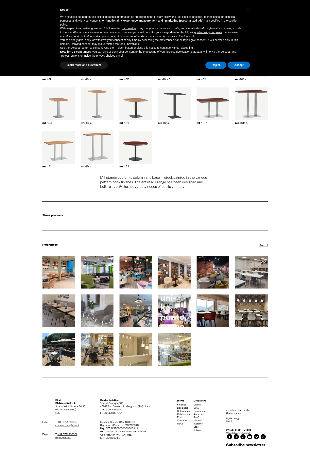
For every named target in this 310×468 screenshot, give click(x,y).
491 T (47, 166)
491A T (87, 166)
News (180, 423)
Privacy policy (233, 429)
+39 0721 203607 (68, 422)
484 (124, 122)
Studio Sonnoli (234, 413)
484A (163, 122)
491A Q (241, 122)
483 (47, 122)
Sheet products (52, 215)
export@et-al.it (63, 437)
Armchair (199, 413)
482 (201, 79)
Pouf (196, 417)
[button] (248, 9)
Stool (196, 426)
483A (86, 122)
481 (46, 79)
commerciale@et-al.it (67, 425)
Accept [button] (239, 64)
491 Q (202, 122)
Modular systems (198, 422)
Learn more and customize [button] (83, 64)
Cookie (247, 429)
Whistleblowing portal (238, 433)
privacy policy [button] (162, 16)
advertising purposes (209, 32)
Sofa (196, 407)
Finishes (181, 404)
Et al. (179, 417)
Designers (182, 407)
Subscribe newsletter (245, 444)
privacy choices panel (109, 55)
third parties (129, 28)
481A (86, 79)
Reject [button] (216, 64)
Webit (229, 421)
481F (124, 79)
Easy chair (199, 410)
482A (240, 79)
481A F (163, 79)
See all (263, 245)
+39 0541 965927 (112, 409)
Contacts (182, 420)
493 (124, 166)
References (183, 410)
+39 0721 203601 (67, 434)
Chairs (197, 404)
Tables (197, 429)
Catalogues (183, 413)
